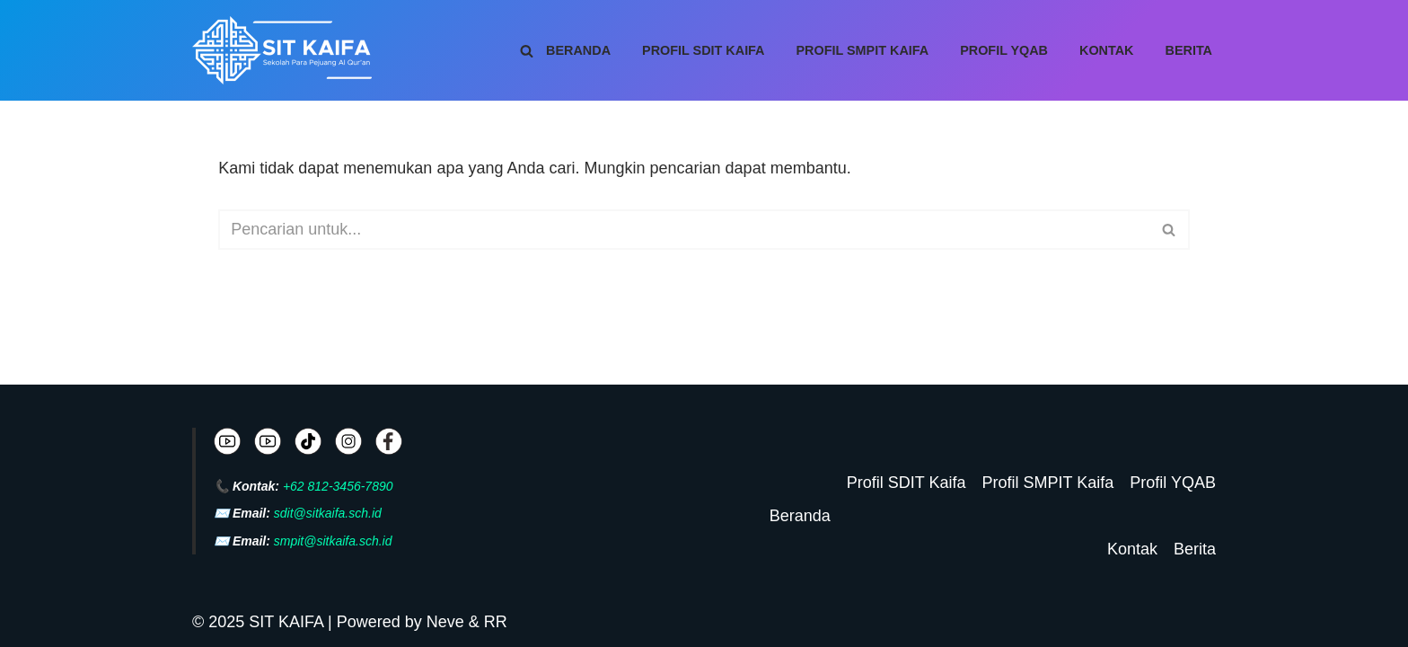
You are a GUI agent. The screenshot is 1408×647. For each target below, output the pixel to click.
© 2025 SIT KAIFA (260, 622)
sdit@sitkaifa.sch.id (328, 513)
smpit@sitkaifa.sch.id (333, 541)
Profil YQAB (1004, 50)
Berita (1189, 50)
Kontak (1106, 50)
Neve (445, 622)
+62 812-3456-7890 (338, 486)
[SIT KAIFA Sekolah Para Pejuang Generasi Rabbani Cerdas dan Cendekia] (286, 50)
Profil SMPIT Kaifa (862, 50)
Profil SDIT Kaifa (703, 50)
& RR (485, 622)
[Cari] (526, 51)
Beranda (578, 50)
